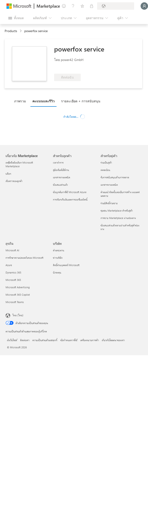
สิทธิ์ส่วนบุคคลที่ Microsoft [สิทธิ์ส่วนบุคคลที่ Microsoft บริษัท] (66, 265)
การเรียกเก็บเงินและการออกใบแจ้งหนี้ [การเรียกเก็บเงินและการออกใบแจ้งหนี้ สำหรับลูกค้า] (70, 199)
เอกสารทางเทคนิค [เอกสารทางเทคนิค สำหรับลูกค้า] (61, 177)
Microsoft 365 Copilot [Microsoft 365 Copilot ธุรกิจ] (18, 294)
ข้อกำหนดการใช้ (68, 340)
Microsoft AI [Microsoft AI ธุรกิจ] (12, 250)
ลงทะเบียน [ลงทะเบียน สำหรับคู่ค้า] (105, 170)
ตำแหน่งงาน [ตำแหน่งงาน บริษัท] (58, 250)
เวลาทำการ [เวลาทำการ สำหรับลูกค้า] (58, 162)
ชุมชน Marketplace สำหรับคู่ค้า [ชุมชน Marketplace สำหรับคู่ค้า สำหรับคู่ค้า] (117, 210)
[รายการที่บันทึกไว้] (82, 6)
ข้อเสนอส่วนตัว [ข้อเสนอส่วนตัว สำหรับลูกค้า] (60, 184)
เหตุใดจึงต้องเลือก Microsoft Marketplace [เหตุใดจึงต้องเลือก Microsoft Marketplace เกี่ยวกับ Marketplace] (19, 164)
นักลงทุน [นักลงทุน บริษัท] (57, 272)
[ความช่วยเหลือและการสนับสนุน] (73, 6)
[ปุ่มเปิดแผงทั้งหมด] (16, 18)
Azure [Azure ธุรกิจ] (9, 265)
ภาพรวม (20, 101)
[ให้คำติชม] (64, 6)
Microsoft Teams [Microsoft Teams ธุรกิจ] (15, 302)
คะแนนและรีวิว (43, 101)
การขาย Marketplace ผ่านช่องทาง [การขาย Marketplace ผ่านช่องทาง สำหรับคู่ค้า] (118, 218)
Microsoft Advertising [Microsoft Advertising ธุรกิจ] (18, 287)
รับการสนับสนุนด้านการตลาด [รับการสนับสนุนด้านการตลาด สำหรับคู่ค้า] (115, 177)
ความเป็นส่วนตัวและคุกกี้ (44, 340)
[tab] (21, 101)
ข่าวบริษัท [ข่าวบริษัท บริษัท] (57, 257)
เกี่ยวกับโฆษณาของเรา (113, 340)
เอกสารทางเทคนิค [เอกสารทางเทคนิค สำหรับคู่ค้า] (109, 184)
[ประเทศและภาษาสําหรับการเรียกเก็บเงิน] (115, 6)
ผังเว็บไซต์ (12, 340)
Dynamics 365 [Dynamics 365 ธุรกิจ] (13, 272)
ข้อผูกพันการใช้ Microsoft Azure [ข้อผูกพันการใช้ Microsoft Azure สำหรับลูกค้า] (69, 192)
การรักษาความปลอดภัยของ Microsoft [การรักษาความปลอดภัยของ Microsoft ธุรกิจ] (24, 257)
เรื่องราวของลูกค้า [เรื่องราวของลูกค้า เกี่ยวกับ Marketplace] (14, 181)
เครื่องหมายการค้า (89, 340)
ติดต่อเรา (24, 340)
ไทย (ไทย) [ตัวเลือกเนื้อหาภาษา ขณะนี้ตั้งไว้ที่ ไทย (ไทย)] (17, 315)
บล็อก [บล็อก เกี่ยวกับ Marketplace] (8, 173)
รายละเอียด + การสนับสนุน (80, 101)
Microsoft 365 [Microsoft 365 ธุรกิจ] (13, 280)
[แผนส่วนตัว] (91, 6)
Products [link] (11, 31)
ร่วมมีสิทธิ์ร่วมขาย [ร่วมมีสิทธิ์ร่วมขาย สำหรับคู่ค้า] (109, 203)
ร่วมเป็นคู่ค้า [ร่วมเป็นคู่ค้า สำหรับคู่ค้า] (106, 162)
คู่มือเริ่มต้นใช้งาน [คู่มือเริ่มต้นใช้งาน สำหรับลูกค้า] (61, 170)
